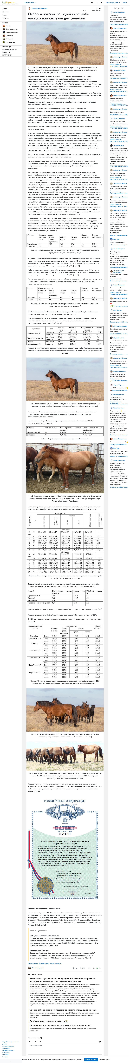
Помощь (5, 1056)
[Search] (92, 2)
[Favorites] (96, 8)
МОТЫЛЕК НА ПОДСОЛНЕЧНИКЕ (119, 78)
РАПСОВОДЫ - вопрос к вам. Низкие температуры (119, 404)
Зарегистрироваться (113, 3)
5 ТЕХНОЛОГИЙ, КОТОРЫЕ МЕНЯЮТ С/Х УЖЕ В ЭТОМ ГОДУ (119, 487)
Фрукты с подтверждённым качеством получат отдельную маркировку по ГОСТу (119, 235)
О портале (5, 1052)
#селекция (57, 964)
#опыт (51, 964)
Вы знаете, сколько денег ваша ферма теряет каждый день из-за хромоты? (119, 456)
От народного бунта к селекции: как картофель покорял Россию (119, 354)
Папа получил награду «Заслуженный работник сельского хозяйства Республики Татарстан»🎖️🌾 (119, 24)
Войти (125, 3)
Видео (5, 15)
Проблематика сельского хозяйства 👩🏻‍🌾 (49, 1021)
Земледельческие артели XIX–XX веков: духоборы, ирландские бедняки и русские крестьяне (119, 53)
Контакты (5, 1054)
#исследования (33, 964)
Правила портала (8, 1050)
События (6, 18)
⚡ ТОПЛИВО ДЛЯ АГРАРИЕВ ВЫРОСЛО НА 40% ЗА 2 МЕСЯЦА (119, 66)
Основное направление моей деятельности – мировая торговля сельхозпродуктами (119, 267)
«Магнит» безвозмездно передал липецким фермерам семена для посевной (119, 245)
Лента (5, 9)
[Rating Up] (94, 968)
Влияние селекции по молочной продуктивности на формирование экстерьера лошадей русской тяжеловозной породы (62, 979)
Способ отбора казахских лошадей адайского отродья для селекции (63, 1010)
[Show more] (13, 47)
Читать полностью (115, 64)
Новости (5, 12)
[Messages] (97, 2)
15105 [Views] (82, 968)
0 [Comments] (89, 968)
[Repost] (76, 968)
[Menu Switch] (11, 1061)
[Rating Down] (100, 968)
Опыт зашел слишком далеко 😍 (119, 435)
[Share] (73, 968)
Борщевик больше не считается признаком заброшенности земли (119, 334)
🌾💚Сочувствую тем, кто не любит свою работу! (119, 306)
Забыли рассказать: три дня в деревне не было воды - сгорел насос (119, 206)
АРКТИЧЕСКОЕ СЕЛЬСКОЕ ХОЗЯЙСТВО (119, 128)
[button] (97, 2)
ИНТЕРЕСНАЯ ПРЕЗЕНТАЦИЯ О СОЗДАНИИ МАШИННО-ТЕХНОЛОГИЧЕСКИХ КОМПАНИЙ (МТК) (119, 91)
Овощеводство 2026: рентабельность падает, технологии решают (119, 322)
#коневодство (44, 964)
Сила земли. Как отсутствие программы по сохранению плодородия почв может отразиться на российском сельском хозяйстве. (119, 367)
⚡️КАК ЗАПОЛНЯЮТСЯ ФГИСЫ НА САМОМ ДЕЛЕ (119, 381)
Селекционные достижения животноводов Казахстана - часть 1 (60, 1025)
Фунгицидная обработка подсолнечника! (119, 193)
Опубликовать (29, 3)
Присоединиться (91, 1059)
